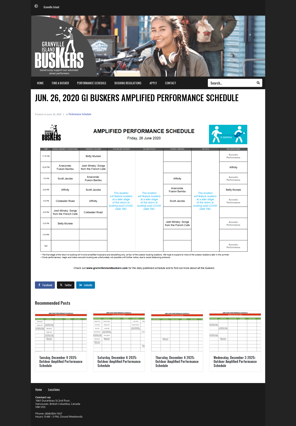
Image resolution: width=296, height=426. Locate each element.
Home (40, 83)
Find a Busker (60, 83)
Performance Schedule (91, 83)
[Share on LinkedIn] (85, 284)
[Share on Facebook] (45, 284)
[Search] (258, 83)
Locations (54, 389)
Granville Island (51, 7)
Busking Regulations (127, 83)
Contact (170, 83)
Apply (153, 83)
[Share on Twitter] (65, 284)
